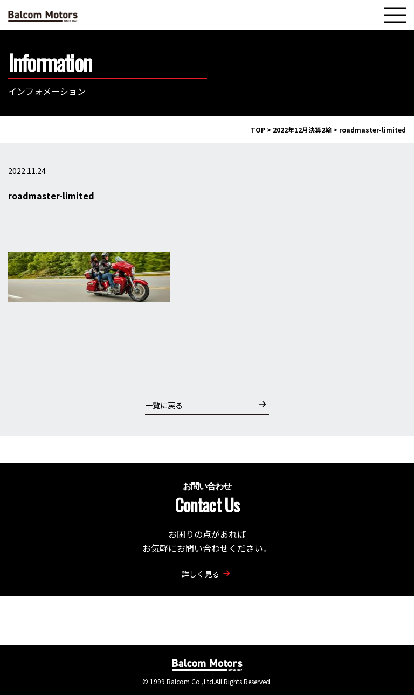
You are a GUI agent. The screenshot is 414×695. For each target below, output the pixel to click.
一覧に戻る (205, 405)
